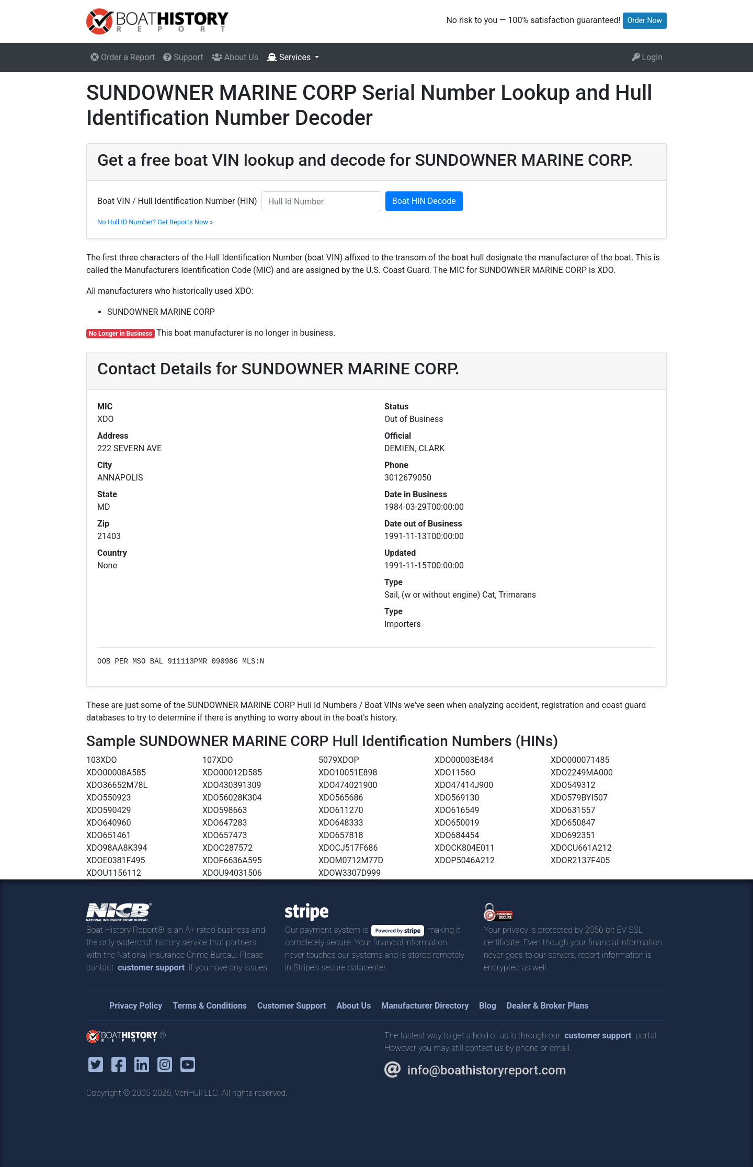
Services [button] (290, 57)
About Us (235, 57)
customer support (151, 967)
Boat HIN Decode (424, 201)
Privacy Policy (135, 1006)
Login (647, 57)
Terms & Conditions (210, 1006)
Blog (487, 1006)
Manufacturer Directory (425, 1006)
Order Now (645, 20)
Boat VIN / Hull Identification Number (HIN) (177, 201)
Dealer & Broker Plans (548, 1006)
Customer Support (291, 1006)
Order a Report (122, 57)
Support (183, 57)
